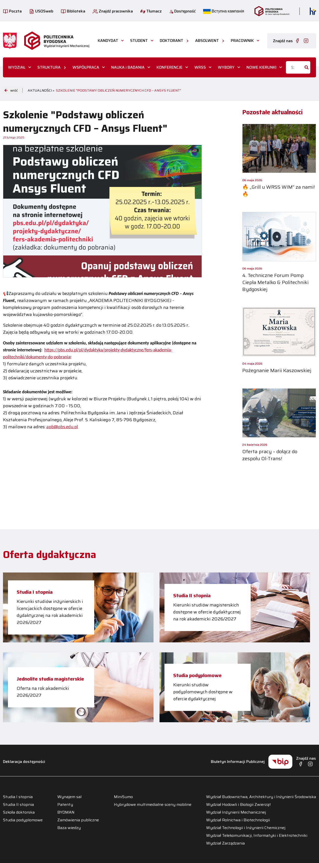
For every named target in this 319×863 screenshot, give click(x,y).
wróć (11, 90)
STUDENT (139, 40)
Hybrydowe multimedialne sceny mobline (152, 805)
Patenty (65, 805)
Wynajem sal (69, 797)
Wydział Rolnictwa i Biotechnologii (238, 820)
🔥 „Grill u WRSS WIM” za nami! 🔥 (278, 190)
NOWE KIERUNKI (261, 67)
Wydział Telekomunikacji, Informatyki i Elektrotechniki (256, 836)
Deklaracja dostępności (24, 761)
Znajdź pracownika (113, 11)
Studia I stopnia (35, 592)
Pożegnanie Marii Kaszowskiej (276, 370)
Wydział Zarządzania (225, 843)
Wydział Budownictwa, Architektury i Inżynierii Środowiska (261, 797)
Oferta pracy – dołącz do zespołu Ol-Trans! (269, 454)
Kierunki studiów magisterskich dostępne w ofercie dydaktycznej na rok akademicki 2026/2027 (207, 611)
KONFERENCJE (169, 67)
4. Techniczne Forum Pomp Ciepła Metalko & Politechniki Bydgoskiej (275, 282)
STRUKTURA (49, 67)
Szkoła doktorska (19, 812)
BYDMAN (66, 812)
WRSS (200, 67)
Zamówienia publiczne (78, 820)
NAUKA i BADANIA (128, 67)
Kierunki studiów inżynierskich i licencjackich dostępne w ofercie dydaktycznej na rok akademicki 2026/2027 (50, 612)
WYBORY (226, 67)
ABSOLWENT (207, 40)
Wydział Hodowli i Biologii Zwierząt (238, 805)
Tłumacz (151, 11)
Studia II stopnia (192, 595)
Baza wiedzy (69, 828)
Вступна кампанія (223, 11)
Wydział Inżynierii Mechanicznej (236, 812)
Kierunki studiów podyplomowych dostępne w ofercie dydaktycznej (203, 691)
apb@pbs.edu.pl (62, 426)
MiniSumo (123, 797)
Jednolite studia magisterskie (50, 679)
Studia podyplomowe (197, 675)
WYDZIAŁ (16, 67)
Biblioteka (73, 11)
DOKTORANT (171, 40)
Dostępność (182, 11)
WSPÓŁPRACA (86, 67)
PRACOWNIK (242, 40)
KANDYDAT (108, 40)
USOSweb (41, 11)
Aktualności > (41, 90)
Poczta (12, 11)
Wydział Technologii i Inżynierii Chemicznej (245, 828)
